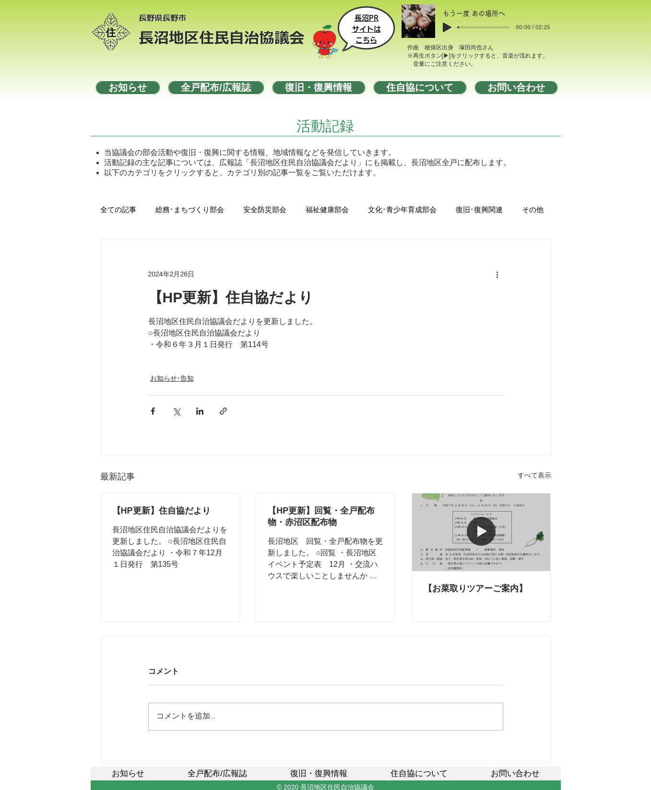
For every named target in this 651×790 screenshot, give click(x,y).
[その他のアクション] (497, 274)
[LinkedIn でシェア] (199, 411)
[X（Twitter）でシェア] (176, 411)
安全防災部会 (264, 210)
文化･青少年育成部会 (402, 210)
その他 (533, 210)
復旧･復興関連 (479, 210)
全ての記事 (118, 210)
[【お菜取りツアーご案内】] (481, 532)
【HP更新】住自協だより (161, 510)
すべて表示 (534, 475)
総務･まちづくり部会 (189, 210)
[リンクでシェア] (223, 411)
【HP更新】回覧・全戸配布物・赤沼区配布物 (321, 516)
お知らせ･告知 (172, 378)
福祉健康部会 (327, 210)
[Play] (447, 27)
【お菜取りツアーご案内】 (475, 588)
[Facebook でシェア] (152, 411)
